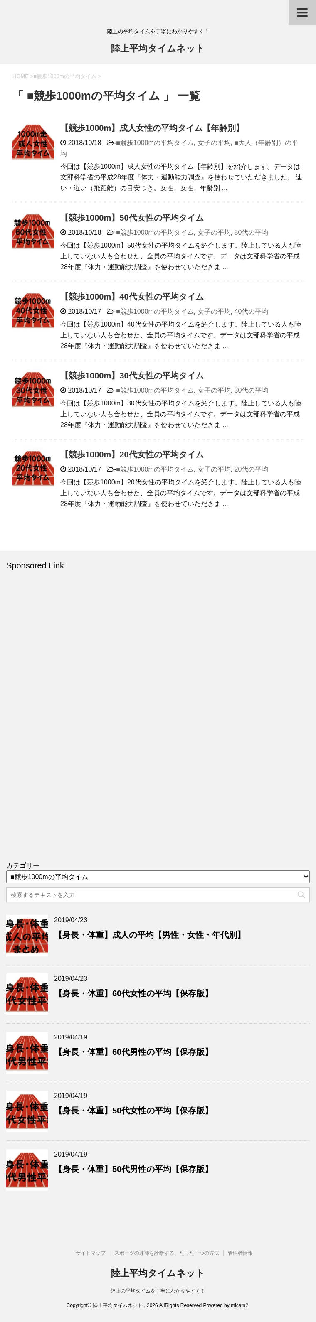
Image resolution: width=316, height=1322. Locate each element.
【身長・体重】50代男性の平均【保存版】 (133, 1169)
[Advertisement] (68, 721)
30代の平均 (252, 390)
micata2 (239, 1305)
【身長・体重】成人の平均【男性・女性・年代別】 (149, 934)
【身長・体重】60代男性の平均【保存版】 (133, 1052)
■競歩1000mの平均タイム (155, 142)
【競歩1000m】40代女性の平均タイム (132, 296)
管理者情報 (240, 1253)
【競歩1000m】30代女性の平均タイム (132, 375)
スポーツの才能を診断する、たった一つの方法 (166, 1253)
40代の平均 (252, 311)
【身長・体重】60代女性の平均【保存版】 (133, 993)
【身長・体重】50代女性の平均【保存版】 (133, 1110)
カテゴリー (23, 865)
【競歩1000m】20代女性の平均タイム (132, 454)
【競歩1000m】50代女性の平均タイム (132, 217)
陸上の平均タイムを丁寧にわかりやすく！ (158, 1291)
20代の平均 (252, 469)
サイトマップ (91, 1253)
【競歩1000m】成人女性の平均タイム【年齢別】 (152, 128)
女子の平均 (214, 142)
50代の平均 (252, 232)
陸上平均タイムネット (158, 49)
